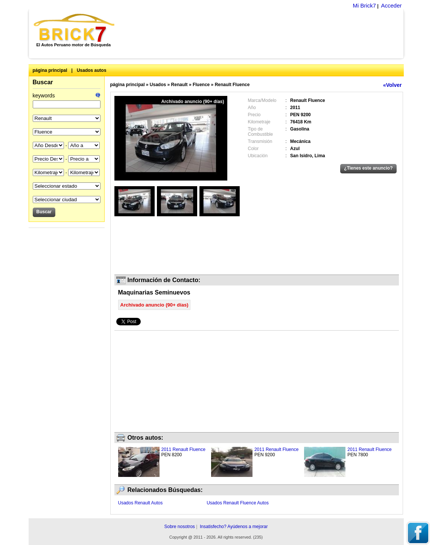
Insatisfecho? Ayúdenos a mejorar (234, 526)
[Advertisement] (263, 34)
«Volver (392, 85)
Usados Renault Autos (140, 503)
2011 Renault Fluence (183, 449)
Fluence (201, 84)
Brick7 (75, 28)
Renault (179, 84)
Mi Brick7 (364, 5)
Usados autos (91, 70)
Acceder (391, 5)
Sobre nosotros (179, 526)
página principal (50, 70)
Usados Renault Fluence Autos (238, 503)
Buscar (43, 82)
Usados (158, 84)
